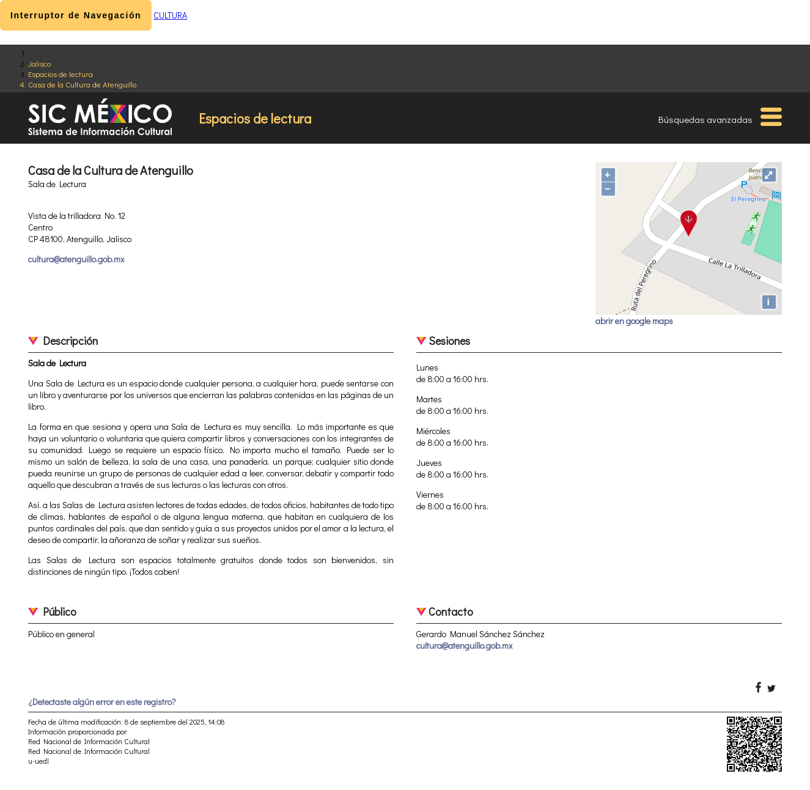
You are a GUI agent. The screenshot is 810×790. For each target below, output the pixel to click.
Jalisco (39, 63)
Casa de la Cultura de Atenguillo (82, 84)
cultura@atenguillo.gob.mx (76, 259)
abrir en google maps (634, 321)
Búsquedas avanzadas (705, 119)
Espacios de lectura (60, 73)
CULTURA (170, 15)
